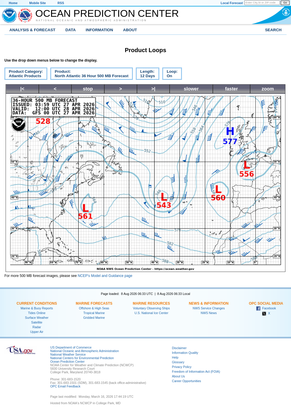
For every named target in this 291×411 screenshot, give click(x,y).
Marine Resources (151, 303)
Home (13, 3)
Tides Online (36, 313)
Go (285, 2)
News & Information (208, 303)
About (130, 30)
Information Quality (185, 352)
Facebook (266, 308)
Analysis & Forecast (32, 30)
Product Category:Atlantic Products (23, 74)
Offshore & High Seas (94, 308)
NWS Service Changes (209, 308)
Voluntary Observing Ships (151, 308)
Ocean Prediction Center (107, 13)
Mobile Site (37, 3)
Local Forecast (232, 3)
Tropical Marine (94, 313)
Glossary (178, 362)
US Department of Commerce (70, 347)
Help (175, 357)
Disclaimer (179, 348)
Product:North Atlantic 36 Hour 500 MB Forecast (89, 74)
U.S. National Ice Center (151, 313)
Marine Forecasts (94, 303)
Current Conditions (36, 303)
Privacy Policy (181, 367)
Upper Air (36, 332)
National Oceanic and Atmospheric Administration (91, 20)
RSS (61, 3)
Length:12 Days (145, 74)
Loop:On (170, 74)
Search (273, 30)
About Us (178, 376)
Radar (36, 327)
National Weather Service (68, 354)
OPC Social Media (266, 303)
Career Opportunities (186, 381)
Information (99, 30)
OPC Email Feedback (65, 386)
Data (71, 30)
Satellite (36, 322)
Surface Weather (36, 317)
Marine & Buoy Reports (37, 308)
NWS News (209, 313)
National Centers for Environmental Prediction (82, 358)
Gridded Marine (94, 317)
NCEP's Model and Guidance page (105, 276)
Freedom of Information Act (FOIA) (196, 371)
